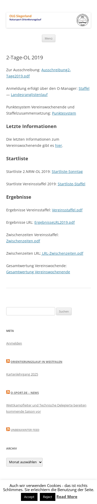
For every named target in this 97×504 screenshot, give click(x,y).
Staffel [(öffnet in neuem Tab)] (84, 88)
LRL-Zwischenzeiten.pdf (62, 253)
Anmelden (14, 343)
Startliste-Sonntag (67, 171)
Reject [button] (47, 496)
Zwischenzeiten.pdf (23, 240)
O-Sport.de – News (25, 393)
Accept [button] (29, 496)
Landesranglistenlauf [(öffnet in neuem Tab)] (29, 94)
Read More (66, 496)
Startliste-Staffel (71, 183)
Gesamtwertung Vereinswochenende (38, 271)
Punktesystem (64, 113)
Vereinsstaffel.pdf (67, 209)
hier (58, 145)
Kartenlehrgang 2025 (22, 374)
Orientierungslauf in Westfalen (36, 362)
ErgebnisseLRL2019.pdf (54, 222)
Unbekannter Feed (25, 430)
